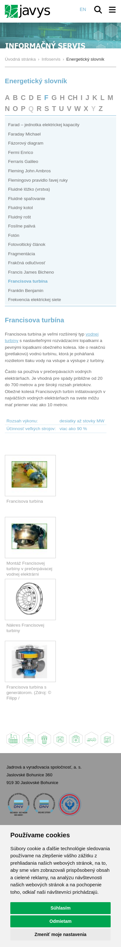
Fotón (13, 235)
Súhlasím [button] (60, 908)
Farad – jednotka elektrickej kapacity (43, 124)
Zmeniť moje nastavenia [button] (60, 934)
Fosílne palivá (21, 226)
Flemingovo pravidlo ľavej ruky (38, 180)
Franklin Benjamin (25, 290)
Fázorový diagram (25, 143)
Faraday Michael (24, 134)
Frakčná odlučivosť (26, 262)
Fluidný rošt (19, 217)
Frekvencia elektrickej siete (34, 299)
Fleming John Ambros (29, 170)
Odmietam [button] (60, 921)
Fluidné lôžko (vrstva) (29, 189)
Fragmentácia (21, 253)
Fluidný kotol (20, 207)
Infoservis (51, 59)
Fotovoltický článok (26, 244)
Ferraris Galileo (23, 161)
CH (73, 97)
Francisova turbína (27, 281)
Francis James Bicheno (31, 272)
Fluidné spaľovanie (26, 198)
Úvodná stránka (20, 59)
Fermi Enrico (20, 152)
